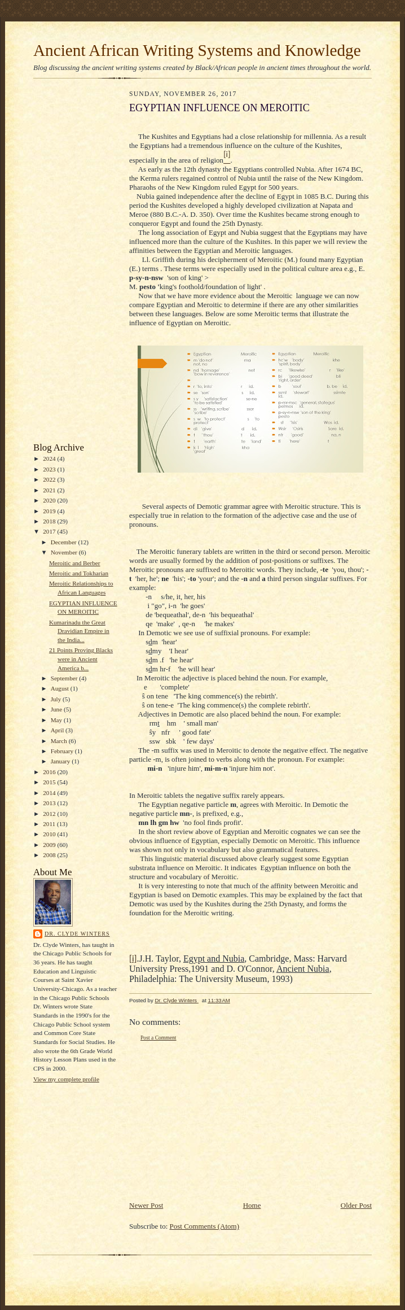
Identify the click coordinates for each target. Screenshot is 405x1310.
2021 (50, 490)
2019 (50, 511)
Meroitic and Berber (74, 563)
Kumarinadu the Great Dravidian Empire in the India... (79, 631)
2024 (50, 458)
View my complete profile (66, 1079)
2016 (50, 771)
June (57, 709)
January (61, 761)
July (57, 699)
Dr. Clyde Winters (77, 934)
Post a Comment (158, 1037)
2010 (50, 834)
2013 (50, 803)
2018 (50, 521)
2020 (50, 500)
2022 (50, 479)
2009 (50, 844)
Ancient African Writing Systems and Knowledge (197, 50)
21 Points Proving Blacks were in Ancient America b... (81, 659)
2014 (50, 792)
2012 (50, 813)
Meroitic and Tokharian (78, 573)
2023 (50, 469)
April (58, 730)
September (65, 678)
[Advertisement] (67, 263)
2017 (50, 531)
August (61, 688)
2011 (50, 823)
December (64, 542)
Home (252, 1205)
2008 (50, 855)
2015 (50, 782)
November (65, 552)
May (57, 720)
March (60, 740)
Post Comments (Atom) (205, 1226)
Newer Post (146, 1205)
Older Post (356, 1205)
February (63, 751)
